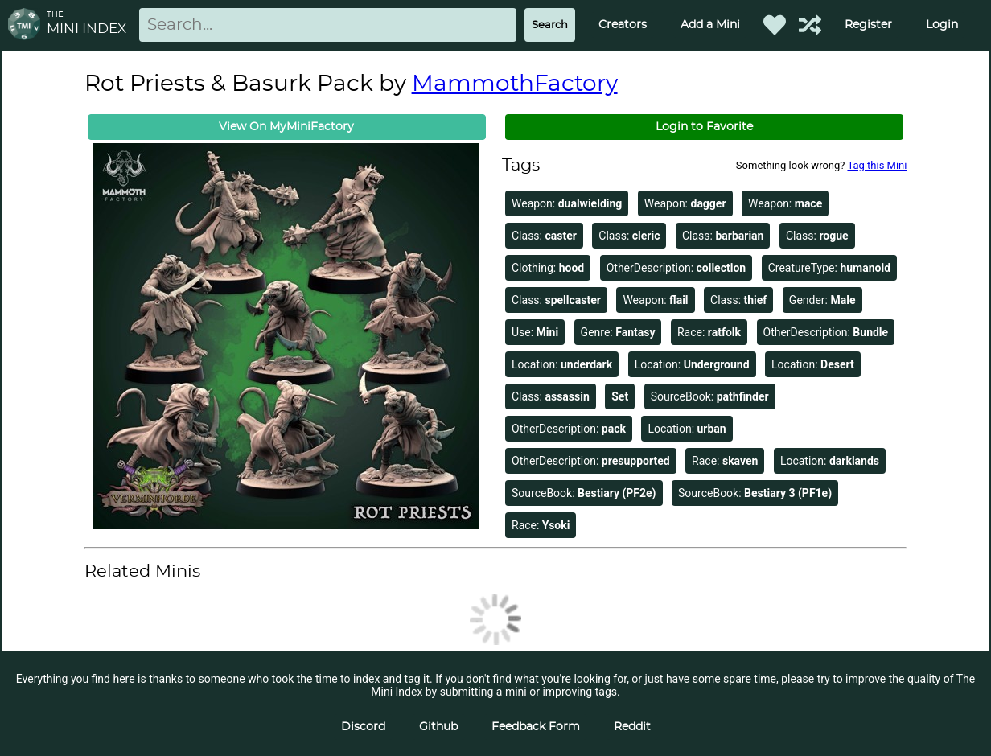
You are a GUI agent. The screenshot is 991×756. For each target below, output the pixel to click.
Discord (363, 727)
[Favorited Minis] (774, 25)
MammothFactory (515, 84)
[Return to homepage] (27, 25)
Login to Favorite (704, 127)
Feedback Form (535, 727)
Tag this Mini (877, 165)
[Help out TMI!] (810, 25)
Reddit (632, 727)
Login (942, 25)
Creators (622, 25)
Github (438, 727)
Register (868, 25)
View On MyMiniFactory (286, 127)
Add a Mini (710, 25)
